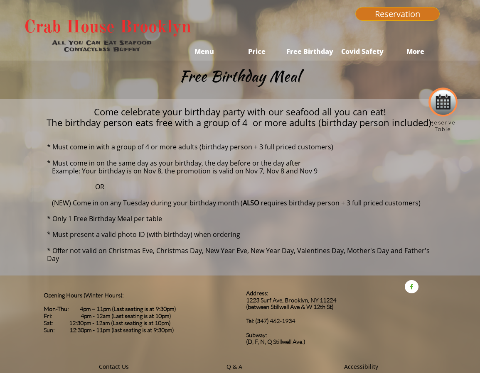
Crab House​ (69, 26)
